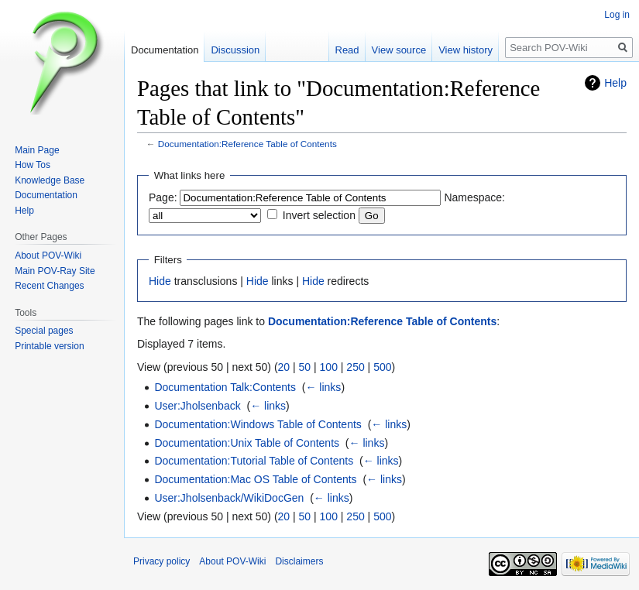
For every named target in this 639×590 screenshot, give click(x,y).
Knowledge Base (49, 180)
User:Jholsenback (197, 406)
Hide (160, 281)
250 (355, 367)
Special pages (44, 330)
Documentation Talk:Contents (225, 387)
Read (347, 50)
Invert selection (319, 215)
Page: (163, 197)
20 (284, 367)
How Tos (32, 165)
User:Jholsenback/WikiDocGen (229, 498)
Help (615, 83)
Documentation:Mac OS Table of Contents (255, 479)
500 (382, 367)
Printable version (49, 346)
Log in (617, 14)
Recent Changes (49, 285)
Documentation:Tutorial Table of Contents (253, 461)
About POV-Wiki (48, 255)
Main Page (37, 150)
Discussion (235, 50)
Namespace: (474, 197)
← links (323, 387)
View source (399, 50)
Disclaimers (299, 561)
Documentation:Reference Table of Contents (247, 144)
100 (329, 367)
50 (305, 367)
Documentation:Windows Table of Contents (257, 424)
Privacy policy (161, 561)
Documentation (164, 50)
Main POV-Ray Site (54, 271)
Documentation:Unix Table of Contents (246, 443)
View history (465, 50)
